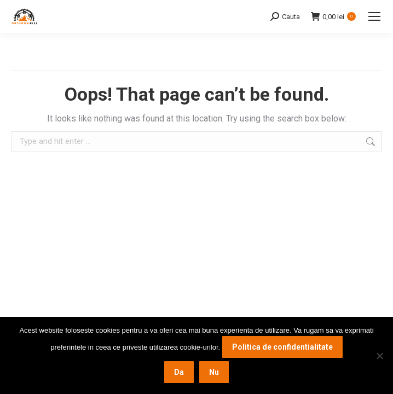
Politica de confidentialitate (282, 347)
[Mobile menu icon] (374, 16)
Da (179, 372)
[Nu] (379, 355)
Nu (214, 372)
